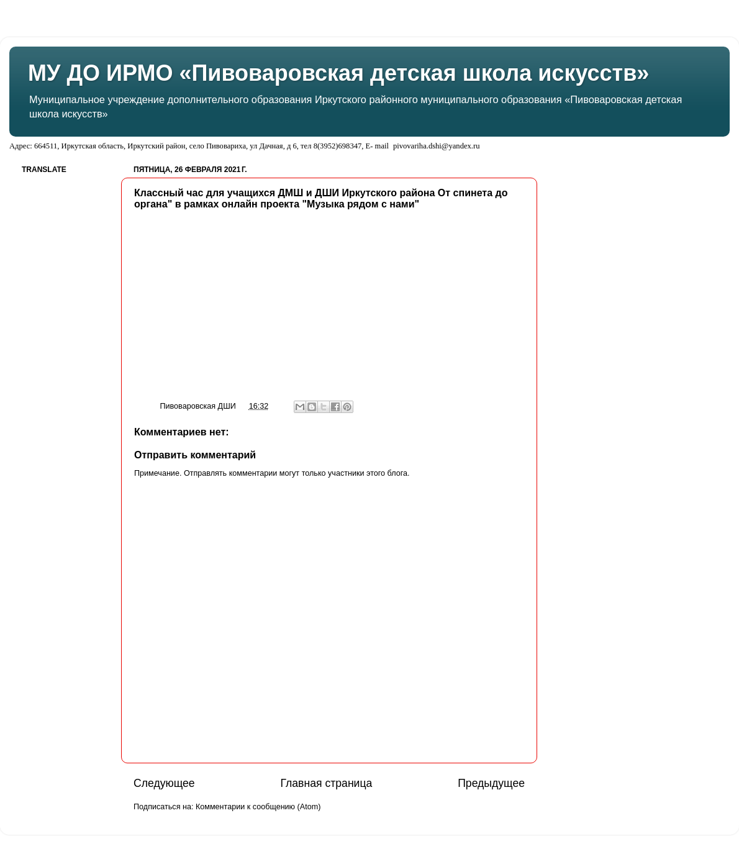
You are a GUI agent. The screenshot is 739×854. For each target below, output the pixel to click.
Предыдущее (491, 783)
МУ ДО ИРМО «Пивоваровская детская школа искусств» (338, 73)
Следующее (164, 783)
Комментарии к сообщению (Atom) (258, 806)
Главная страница (326, 783)
